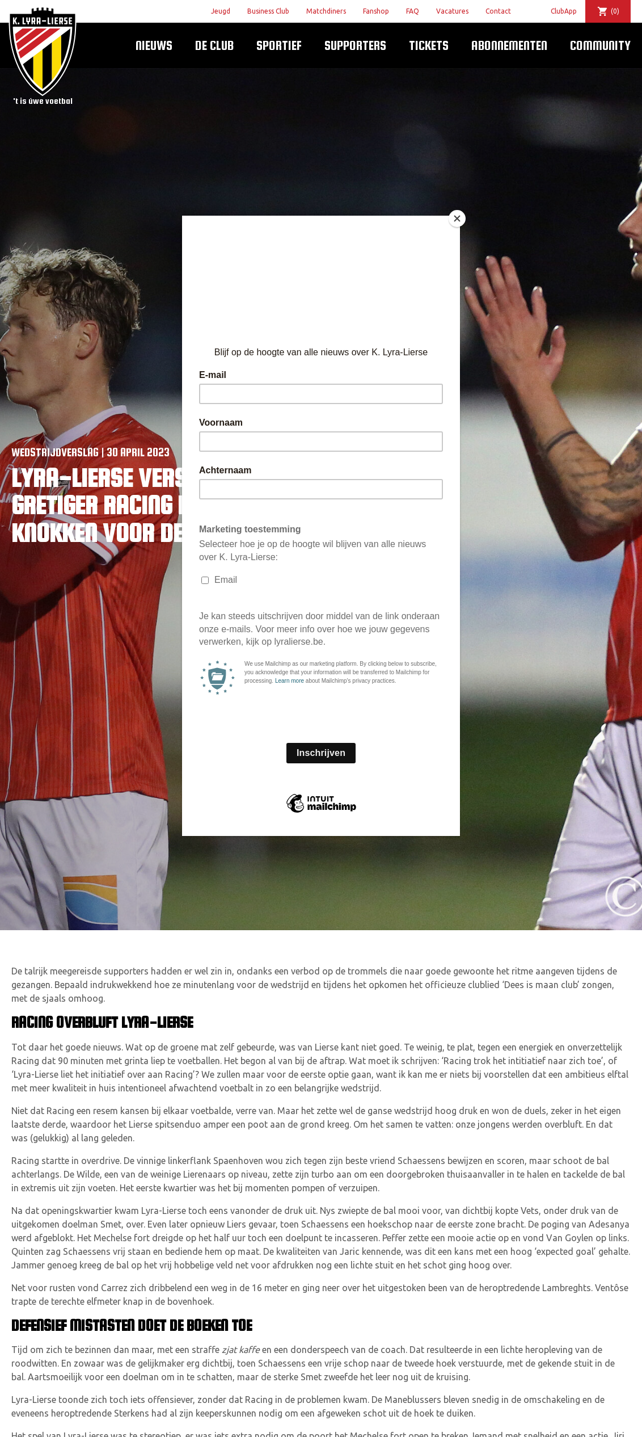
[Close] (457, 218)
